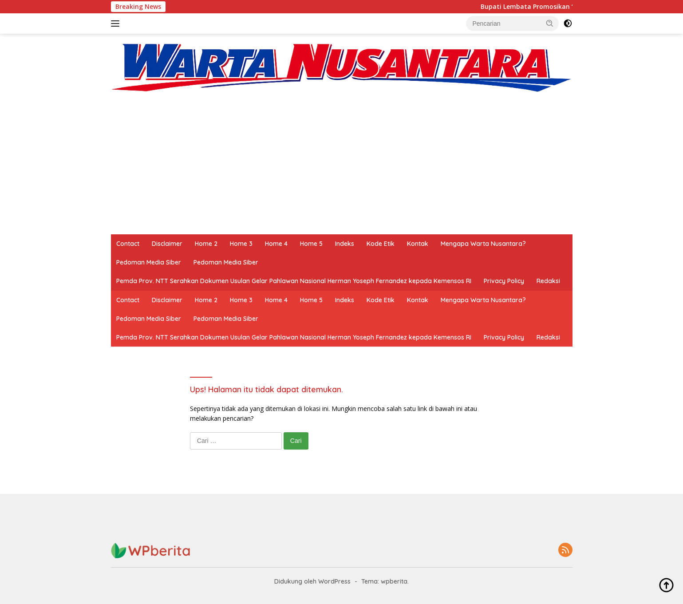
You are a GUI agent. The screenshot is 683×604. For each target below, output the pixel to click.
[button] (550, 23)
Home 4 (276, 244)
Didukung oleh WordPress (312, 581)
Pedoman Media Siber (148, 262)
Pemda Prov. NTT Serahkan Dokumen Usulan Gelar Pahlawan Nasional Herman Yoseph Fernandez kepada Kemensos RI (293, 281)
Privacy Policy (504, 281)
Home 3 (241, 244)
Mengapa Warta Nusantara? (483, 244)
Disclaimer (167, 244)
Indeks (344, 244)
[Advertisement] (341, 168)
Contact (127, 244)
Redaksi (548, 281)
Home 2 (206, 244)
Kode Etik (381, 244)
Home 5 (311, 244)
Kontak (417, 244)
